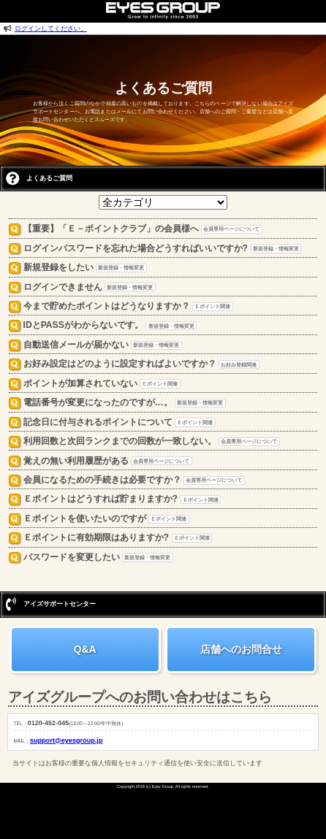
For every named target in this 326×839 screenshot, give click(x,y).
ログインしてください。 (51, 28)
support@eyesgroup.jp (66, 740)
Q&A (85, 649)
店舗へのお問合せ (241, 649)
